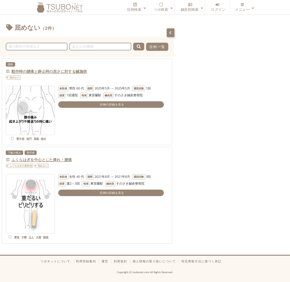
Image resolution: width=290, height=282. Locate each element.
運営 (105, 261)
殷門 (29, 138)
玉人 (31, 237)
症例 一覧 (157, 46)
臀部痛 (31, 152)
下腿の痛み (14, 152)
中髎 (24, 237)
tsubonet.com (141, 272)
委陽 (36, 138)
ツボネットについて (55, 261)
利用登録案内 (86, 261)
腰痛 (10, 64)
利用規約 (120, 261)
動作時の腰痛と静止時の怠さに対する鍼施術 (49, 71)
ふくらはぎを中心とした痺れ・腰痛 (41, 159)
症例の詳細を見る (112, 104)
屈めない (15, 77)
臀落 (17, 237)
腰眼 (45, 237)
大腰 (38, 237)
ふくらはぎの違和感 (21, 165)
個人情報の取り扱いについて (154, 261)
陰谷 (43, 138)
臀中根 (20, 138)
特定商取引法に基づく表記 (201, 261)
